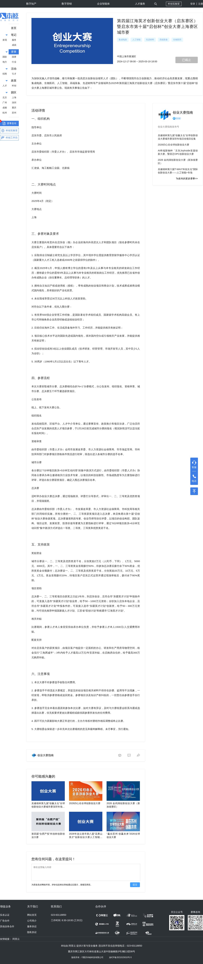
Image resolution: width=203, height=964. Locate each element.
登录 (192, 3)
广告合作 (4, 920)
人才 (5, 85)
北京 (5, 97)
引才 (14, 73)
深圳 (14, 102)
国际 (5, 57)
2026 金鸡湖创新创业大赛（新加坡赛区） (178, 162)
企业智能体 (103, 3)
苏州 (14, 112)
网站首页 (32, 915)
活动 (13, 68)
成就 (14, 45)
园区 (13, 92)
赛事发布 (8, 123)
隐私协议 (32, 932)
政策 (13, 80)
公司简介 (32, 920)
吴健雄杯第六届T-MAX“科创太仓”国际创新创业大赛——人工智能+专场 (178, 171)
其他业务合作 (7, 926)
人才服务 (140, 3)
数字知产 (31, 3)
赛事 (13, 51)
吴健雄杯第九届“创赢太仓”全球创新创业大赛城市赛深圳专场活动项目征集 (48, 806)
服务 (14, 40)
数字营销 (67, 3)
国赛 (14, 57)
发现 (5, 40)
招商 (5, 73)
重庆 (14, 107)
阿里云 (16, 939)
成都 (5, 107)
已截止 (186, 60)
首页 (13, 28)
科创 (14, 85)
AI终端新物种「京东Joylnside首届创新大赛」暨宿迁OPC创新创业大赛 (178, 152)
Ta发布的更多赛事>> (187, 178)
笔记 (13, 34)
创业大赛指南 (45, 755)
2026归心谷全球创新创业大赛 (84, 803)
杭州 (5, 112)
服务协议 (32, 926)
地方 (5, 62)
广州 (5, 102)
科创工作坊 (9, 137)
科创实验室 (174, 3)
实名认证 (4, 915)
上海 (14, 97)
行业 (14, 62)
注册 (200, 3)
